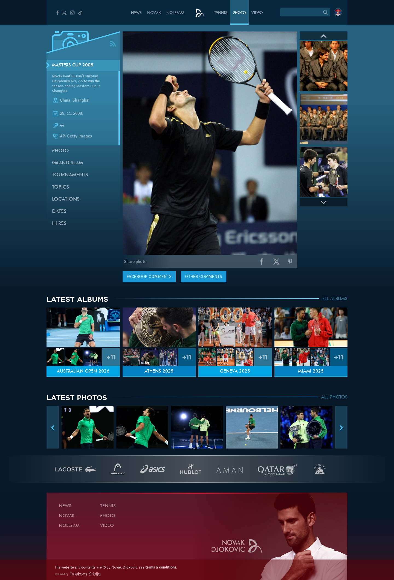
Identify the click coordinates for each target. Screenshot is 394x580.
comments (149, 276)
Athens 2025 (158, 371)
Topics (60, 187)
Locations (66, 199)
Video (257, 13)
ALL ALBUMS (334, 299)
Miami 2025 (311, 371)
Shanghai (81, 100)
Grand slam (67, 163)
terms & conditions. (161, 567)
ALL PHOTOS (334, 397)
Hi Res (59, 223)
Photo (239, 13)
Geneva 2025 (235, 371)
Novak (154, 13)
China (65, 100)
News (136, 13)
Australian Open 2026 (83, 371)
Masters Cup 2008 (72, 65)
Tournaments (70, 175)
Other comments (203, 276)
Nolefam (175, 13)
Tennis (220, 13)
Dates (59, 211)
